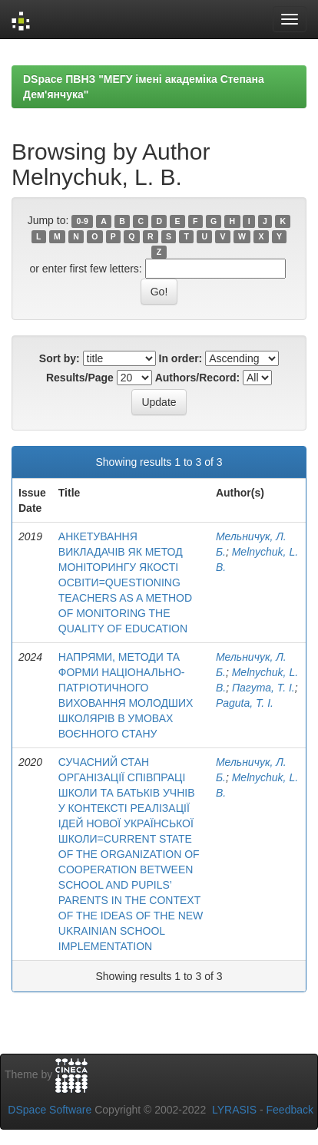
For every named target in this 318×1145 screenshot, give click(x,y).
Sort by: (59, 358)
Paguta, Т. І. (244, 703)
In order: (181, 358)
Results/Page (80, 377)
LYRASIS (234, 1110)
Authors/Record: (197, 377)
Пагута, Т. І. (263, 687)
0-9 (82, 221)
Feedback (290, 1110)
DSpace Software (49, 1110)
